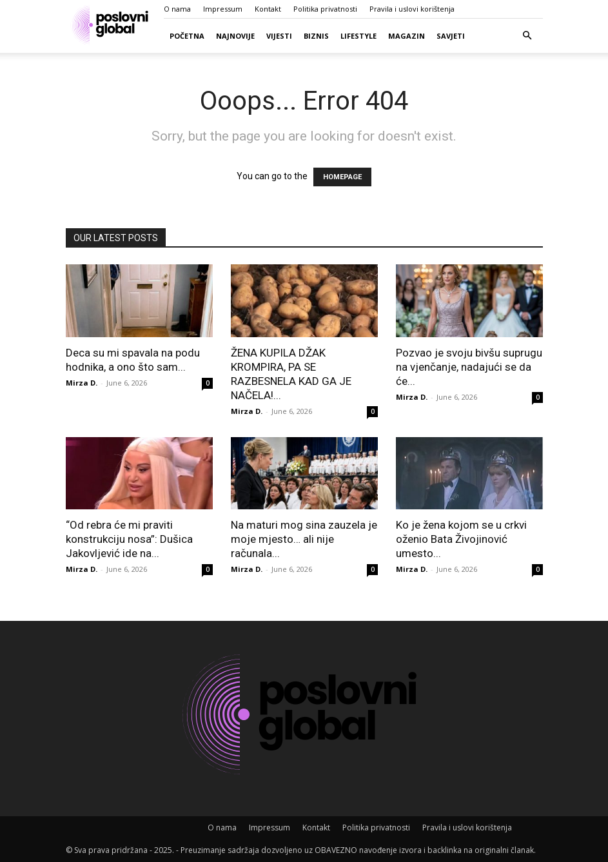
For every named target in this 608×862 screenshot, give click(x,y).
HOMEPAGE (342, 177)
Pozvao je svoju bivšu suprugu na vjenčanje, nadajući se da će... (469, 366)
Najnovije (235, 36)
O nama (177, 9)
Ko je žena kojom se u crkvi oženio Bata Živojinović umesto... (461, 539)
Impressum (222, 9)
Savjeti (450, 36)
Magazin (406, 36)
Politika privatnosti (325, 9)
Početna (187, 36)
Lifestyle (358, 36)
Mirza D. (81, 382)
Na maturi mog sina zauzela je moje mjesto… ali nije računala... (304, 539)
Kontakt (268, 9)
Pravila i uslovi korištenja (412, 9)
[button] (527, 36)
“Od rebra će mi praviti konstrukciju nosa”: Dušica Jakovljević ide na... (129, 539)
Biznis (316, 36)
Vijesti (279, 36)
